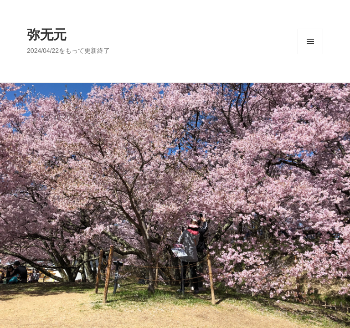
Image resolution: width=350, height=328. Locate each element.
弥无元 (47, 34)
